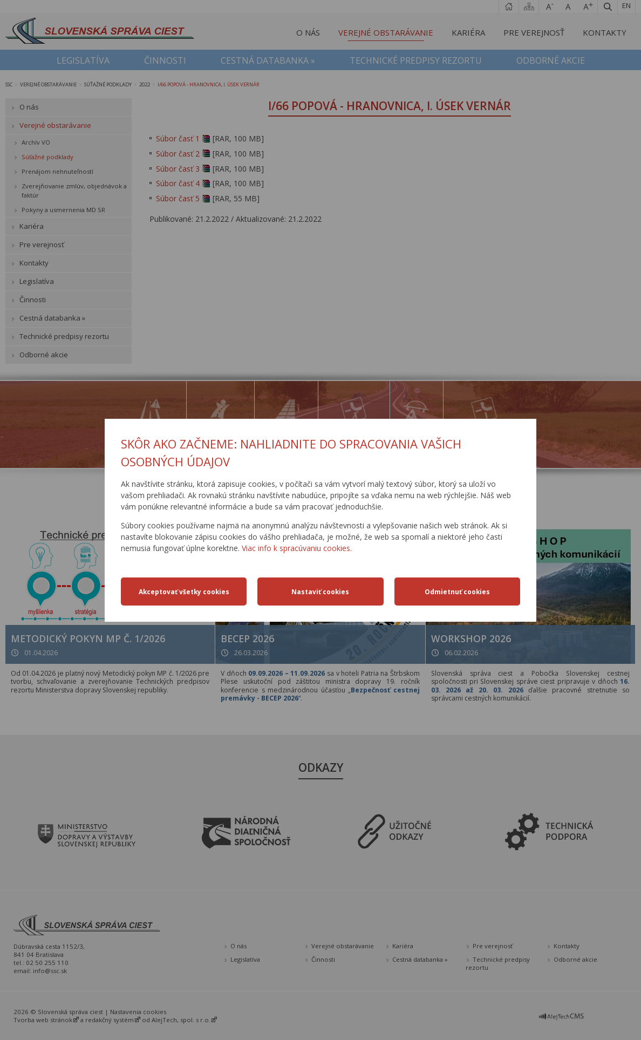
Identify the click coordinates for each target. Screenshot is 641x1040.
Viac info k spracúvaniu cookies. (297, 548)
